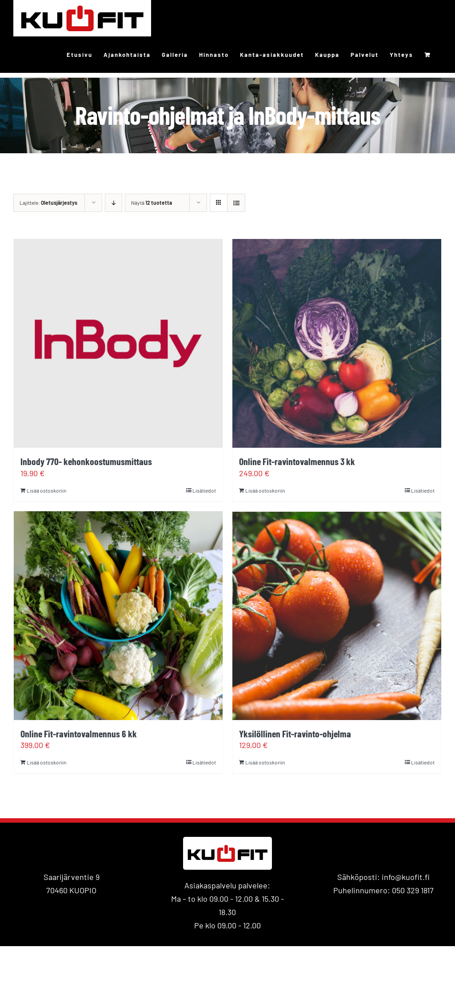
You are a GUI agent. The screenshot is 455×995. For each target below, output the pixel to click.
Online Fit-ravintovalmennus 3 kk (297, 461)
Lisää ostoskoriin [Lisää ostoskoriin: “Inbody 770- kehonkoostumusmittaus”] (46, 490)
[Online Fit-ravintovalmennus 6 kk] (118, 615)
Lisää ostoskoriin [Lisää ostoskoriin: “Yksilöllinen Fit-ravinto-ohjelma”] (265, 762)
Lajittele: (48, 202)
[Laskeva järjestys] (113, 203)
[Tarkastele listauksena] (236, 202)
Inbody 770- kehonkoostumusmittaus (86, 461)
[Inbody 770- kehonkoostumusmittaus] (118, 343)
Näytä (151, 202)
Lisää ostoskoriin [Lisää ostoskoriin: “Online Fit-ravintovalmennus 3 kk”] (265, 490)
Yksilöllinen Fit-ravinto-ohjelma (295, 733)
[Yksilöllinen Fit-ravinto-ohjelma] (336, 615)
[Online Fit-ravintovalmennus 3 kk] (336, 343)
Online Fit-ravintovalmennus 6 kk (78, 733)
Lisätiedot (204, 490)
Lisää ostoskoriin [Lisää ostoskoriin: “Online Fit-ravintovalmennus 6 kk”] (46, 762)
